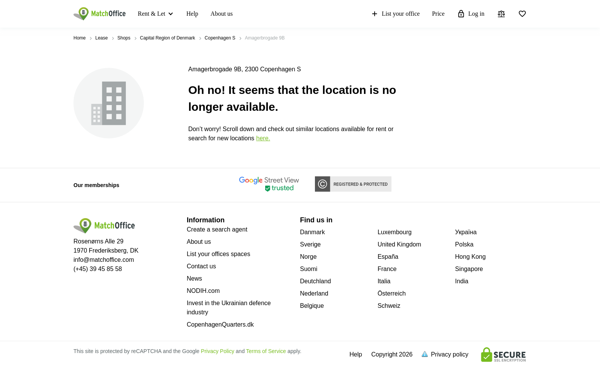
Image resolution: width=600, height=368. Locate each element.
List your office (395, 14)
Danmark (312, 232)
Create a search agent (217, 229)
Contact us (201, 266)
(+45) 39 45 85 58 (97, 269)
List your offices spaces (218, 254)
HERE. (263, 138)
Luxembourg (395, 232)
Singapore (469, 269)
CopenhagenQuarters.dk (220, 324)
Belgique (312, 305)
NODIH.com (203, 291)
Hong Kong (470, 256)
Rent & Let (151, 13)
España (388, 256)
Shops (123, 38)
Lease (101, 38)
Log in (470, 14)
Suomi (308, 269)
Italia (384, 281)
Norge (308, 256)
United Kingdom (399, 244)
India (461, 281)
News (194, 278)
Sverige (310, 244)
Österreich (392, 293)
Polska (464, 244)
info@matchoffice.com (103, 259)
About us (221, 13)
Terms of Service (266, 351)
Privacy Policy (217, 351)
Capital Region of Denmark (167, 38)
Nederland (314, 293)
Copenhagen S (220, 38)
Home (79, 38)
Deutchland (315, 281)
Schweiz (389, 305)
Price (438, 13)
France (387, 269)
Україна (465, 232)
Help (192, 13)
